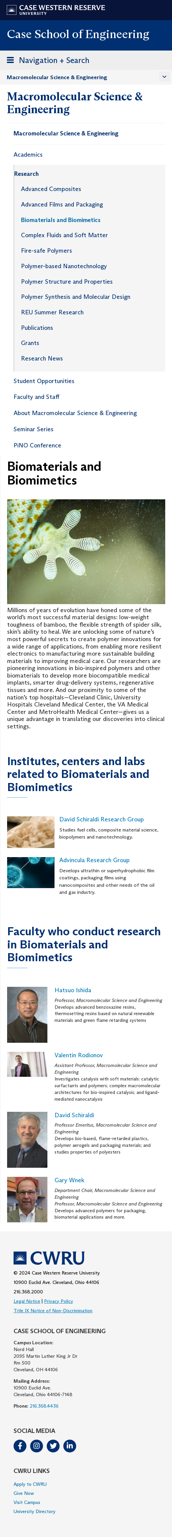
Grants (30, 343)
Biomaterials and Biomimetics (61, 220)
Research (26, 174)
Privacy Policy (58, 1301)
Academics (28, 154)
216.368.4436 (44, 1406)
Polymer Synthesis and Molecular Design (75, 297)
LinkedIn (69, 1446)
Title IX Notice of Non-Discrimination (53, 1311)
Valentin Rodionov (79, 1055)
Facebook (20, 1446)
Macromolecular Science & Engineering (57, 77)
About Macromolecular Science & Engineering (75, 413)
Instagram (36, 1446)
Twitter (53, 1446)
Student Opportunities (44, 381)
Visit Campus (27, 1502)
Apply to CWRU (30, 1484)
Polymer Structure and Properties (67, 281)
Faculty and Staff (36, 397)
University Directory (35, 1511)
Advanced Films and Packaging (62, 204)
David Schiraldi (74, 1115)
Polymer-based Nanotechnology (64, 266)
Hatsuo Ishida (73, 990)
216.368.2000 (28, 1292)
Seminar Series (33, 429)
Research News (42, 358)
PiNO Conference (37, 445)
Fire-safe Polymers (46, 250)
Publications (37, 328)
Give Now (24, 1493)
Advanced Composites (51, 189)
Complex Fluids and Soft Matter (64, 235)
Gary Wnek (69, 1180)
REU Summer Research (52, 312)
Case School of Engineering (78, 34)
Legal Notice (27, 1301)
